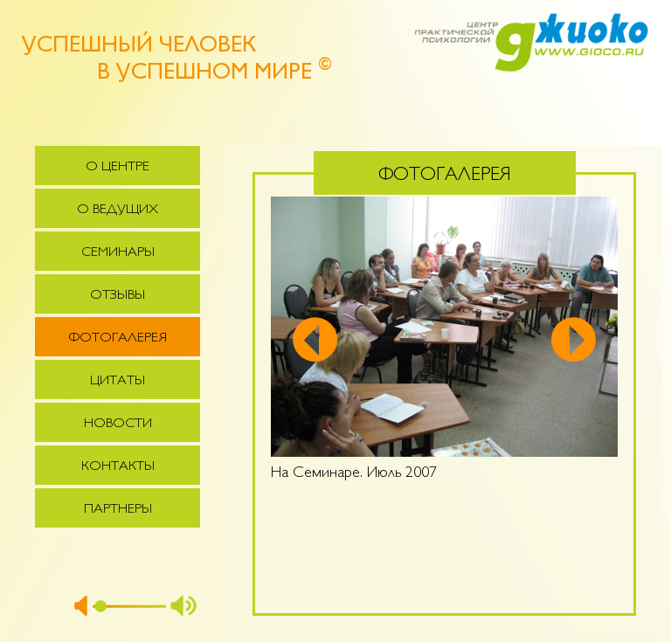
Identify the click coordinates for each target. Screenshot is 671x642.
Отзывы (117, 295)
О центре (117, 167)
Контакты (118, 466)
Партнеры (118, 509)
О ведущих (117, 210)
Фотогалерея (118, 338)
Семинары (118, 252)
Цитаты (117, 381)
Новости (118, 424)
